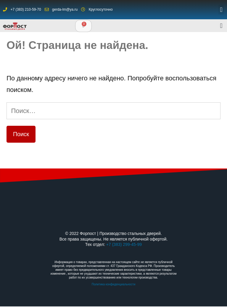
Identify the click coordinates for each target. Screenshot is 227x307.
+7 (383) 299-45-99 (124, 244)
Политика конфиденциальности (114, 284)
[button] (221, 10)
